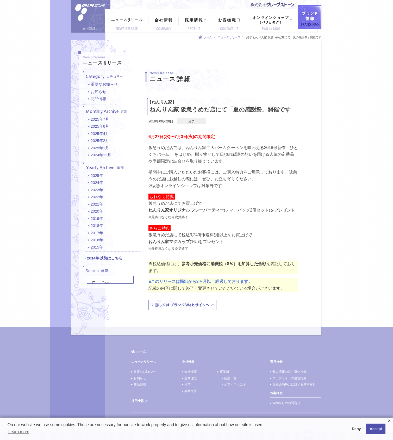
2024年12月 (101, 155)
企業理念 (190, 378)
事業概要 (190, 391)
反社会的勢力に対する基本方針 (294, 384)
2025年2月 (100, 140)
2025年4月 (100, 133)
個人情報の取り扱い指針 (289, 372)
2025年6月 (100, 126)
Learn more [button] (18, 432)
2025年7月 (100, 119)
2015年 (97, 247)
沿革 (187, 384)
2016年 (97, 240)
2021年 (97, 204)
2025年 (97, 175)
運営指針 (276, 362)
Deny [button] (356, 429)
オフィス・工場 (235, 384)
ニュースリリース (229, 37)
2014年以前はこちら (105, 258)
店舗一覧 (230, 378)
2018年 (97, 225)
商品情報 (98, 98)
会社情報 (188, 362)
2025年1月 (100, 148)
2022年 (97, 197)
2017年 (97, 233)
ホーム (207, 37)
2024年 (97, 182)
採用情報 (137, 401)
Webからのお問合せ (286, 403)
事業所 (224, 372)
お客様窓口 (277, 393)
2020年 (97, 211)
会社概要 (190, 372)
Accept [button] (376, 429)
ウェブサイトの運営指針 (289, 378)
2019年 (97, 218)
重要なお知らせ (104, 84)
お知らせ (98, 91)
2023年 (97, 190)
